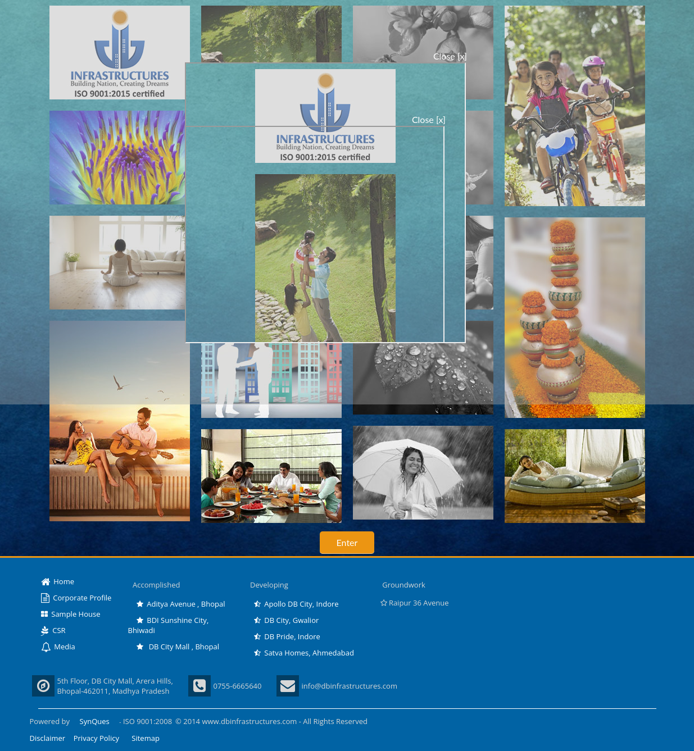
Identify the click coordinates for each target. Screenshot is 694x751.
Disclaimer (48, 738)
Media (58, 646)
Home (58, 581)
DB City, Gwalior (286, 620)
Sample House (71, 614)
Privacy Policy (96, 738)
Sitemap (145, 738)
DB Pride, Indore (287, 636)
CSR (53, 630)
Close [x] (450, 56)
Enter (347, 542)
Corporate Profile (76, 598)
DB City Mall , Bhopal (178, 646)
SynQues (95, 721)
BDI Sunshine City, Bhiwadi (168, 625)
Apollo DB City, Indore (296, 604)
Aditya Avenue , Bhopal (181, 604)
